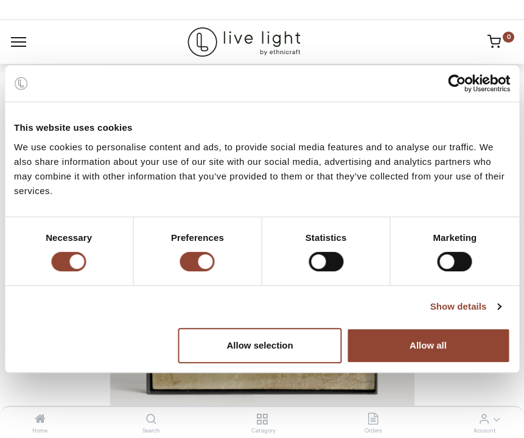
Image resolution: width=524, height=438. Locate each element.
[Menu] (18, 42)
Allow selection (259, 345)
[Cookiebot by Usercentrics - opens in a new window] (456, 83)
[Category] (262, 420)
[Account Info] (484, 420)
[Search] (151, 420)
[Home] (40, 420)
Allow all (428, 345)
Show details (458, 306)
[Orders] (373, 420)
